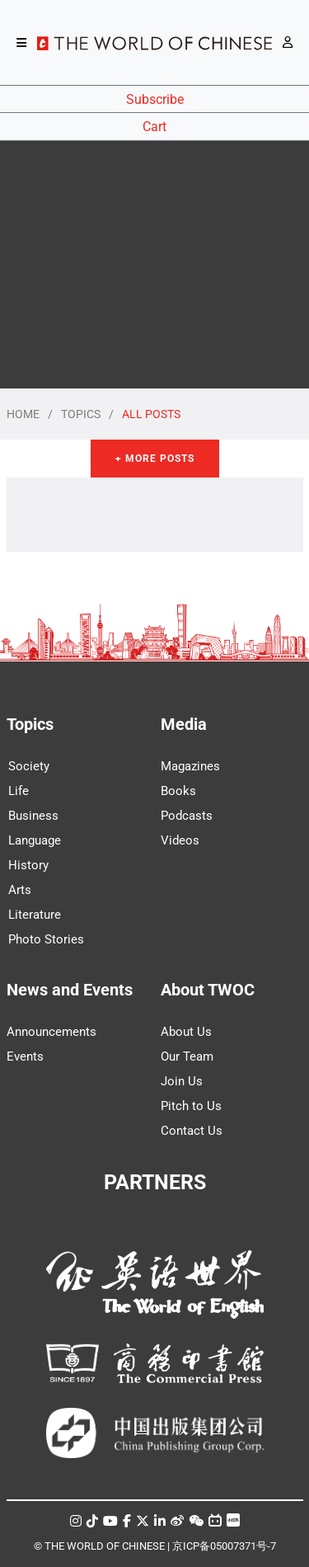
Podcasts (187, 815)
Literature (34, 914)
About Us (186, 1031)
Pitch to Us (191, 1106)
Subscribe (155, 99)
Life (18, 791)
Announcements (51, 1031)
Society (28, 766)
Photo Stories (46, 939)
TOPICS (81, 414)
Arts (19, 889)
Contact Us (191, 1130)
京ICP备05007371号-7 (224, 1546)
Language (34, 840)
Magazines (190, 766)
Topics (30, 724)
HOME (23, 414)
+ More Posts (154, 458)
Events (25, 1056)
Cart (154, 126)
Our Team (187, 1056)
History (28, 865)
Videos (180, 840)
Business (33, 815)
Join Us (182, 1081)
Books (178, 791)
